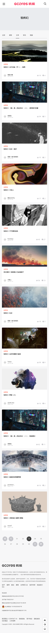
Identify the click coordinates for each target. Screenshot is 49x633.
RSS (3, 587)
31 (17, 539)
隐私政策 (37, 619)
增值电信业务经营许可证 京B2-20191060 (13, 596)
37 (11, 544)
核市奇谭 (32, 585)
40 (29, 544)
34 (35, 539)
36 (5, 544)
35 (41, 539)
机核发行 (40, 585)
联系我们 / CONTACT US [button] (9, 619)
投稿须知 (22, 619)
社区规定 (5, 621)
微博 (8, 585)
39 (23, 544)
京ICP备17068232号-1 (8, 599)
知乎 (3, 585)
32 (23, 539)
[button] (45, 620)
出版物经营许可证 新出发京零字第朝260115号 (14, 610)
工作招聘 (12, 621)
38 (17, 544)
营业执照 (4, 593)
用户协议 (29, 619)
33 (29, 539)
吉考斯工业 (24, 585)
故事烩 (6, 64)
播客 (17, 585)
